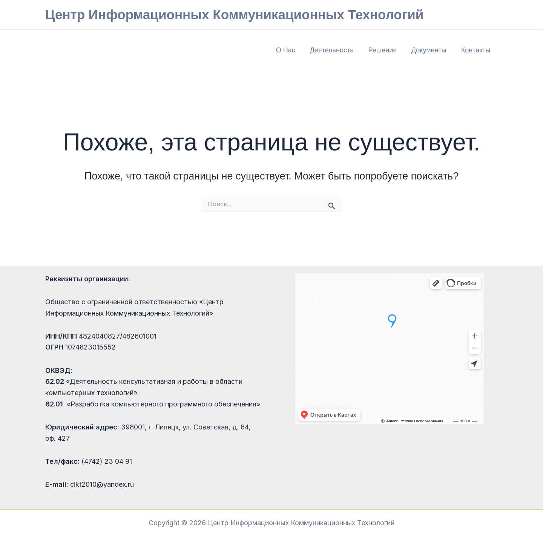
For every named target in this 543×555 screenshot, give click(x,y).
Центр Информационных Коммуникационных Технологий (234, 14)
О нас (290, 50)
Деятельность (335, 50)
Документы (430, 50)
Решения (385, 50)
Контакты (476, 50)
